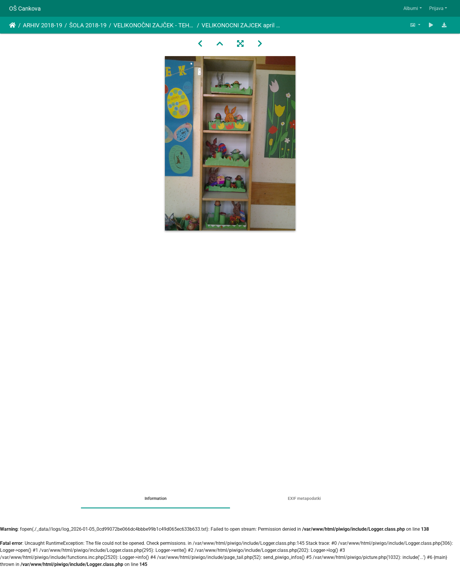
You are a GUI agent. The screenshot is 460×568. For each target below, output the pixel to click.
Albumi (410, 8)
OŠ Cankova (25, 8)
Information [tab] (156, 498)
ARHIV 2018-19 (42, 25)
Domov (12, 25)
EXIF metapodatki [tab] (304, 498)
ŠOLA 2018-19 (87, 25)
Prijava (436, 8)
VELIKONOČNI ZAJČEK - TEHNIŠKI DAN (154, 25)
